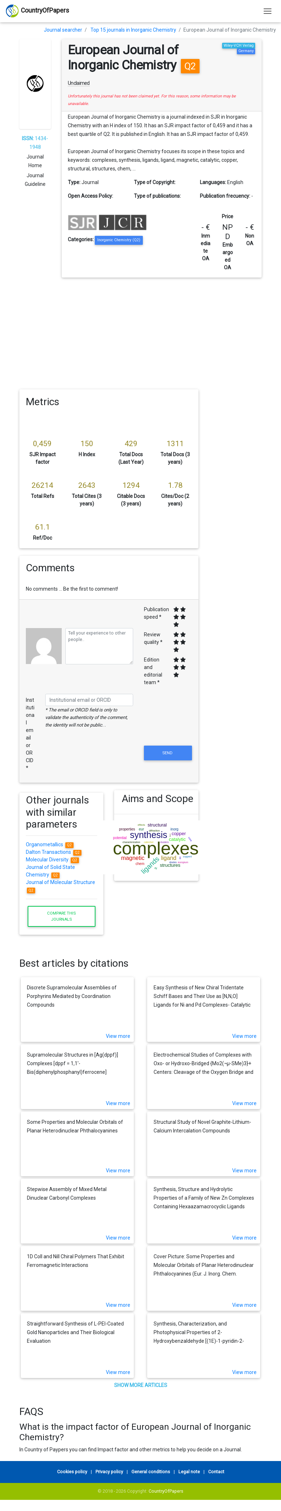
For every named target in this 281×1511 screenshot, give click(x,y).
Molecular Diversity (52, 859)
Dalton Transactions (53, 852)
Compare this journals (61, 916)
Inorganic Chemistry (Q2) (118, 240)
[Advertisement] (140, 331)
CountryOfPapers (166, 1491)
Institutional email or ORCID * (30, 734)
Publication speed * (156, 613)
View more (118, 1036)
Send (168, 752)
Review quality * (153, 638)
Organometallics (50, 844)
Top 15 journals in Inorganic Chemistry (133, 30)
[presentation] (168, 727)
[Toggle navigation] (267, 11)
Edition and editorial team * (153, 671)
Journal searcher (63, 30)
